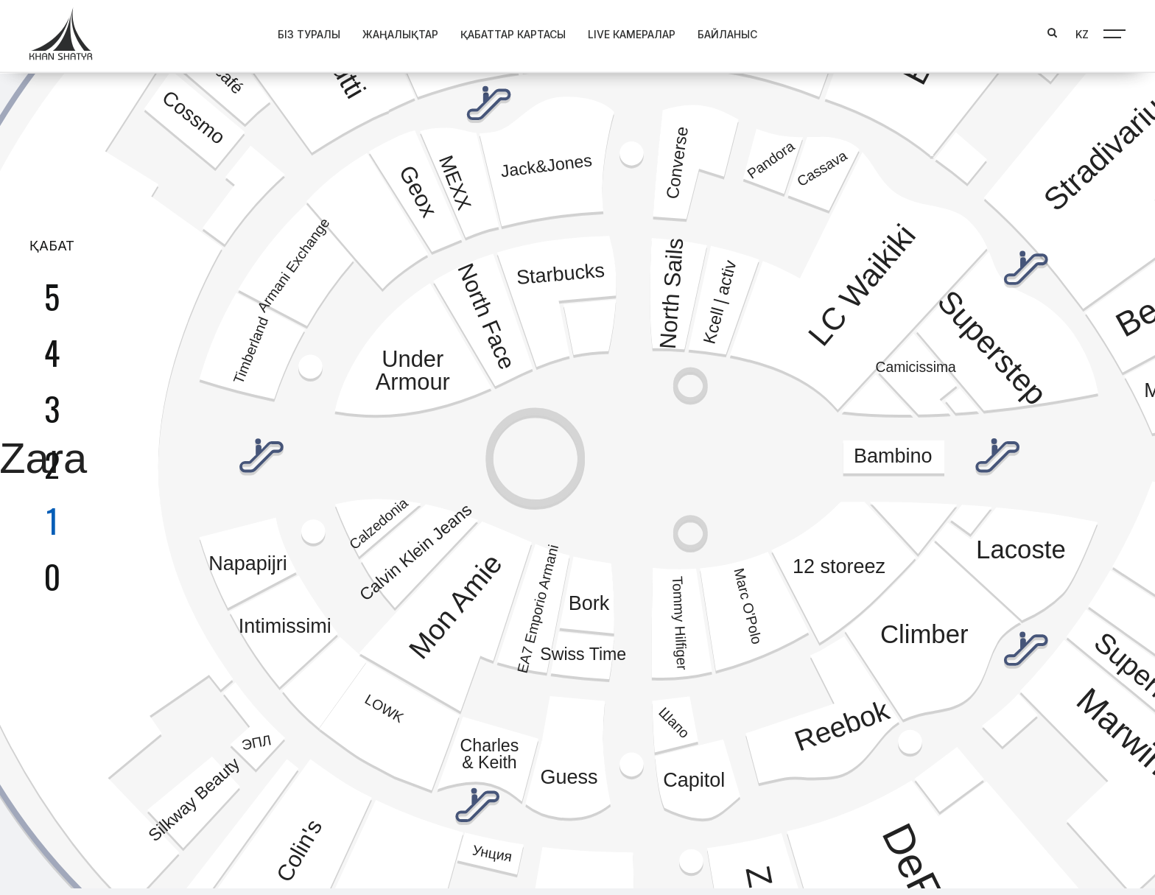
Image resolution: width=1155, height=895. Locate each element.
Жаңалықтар (349, 32)
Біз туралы (258, 32)
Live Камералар (581, 32)
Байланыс (676, 32)
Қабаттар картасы (462, 32)
